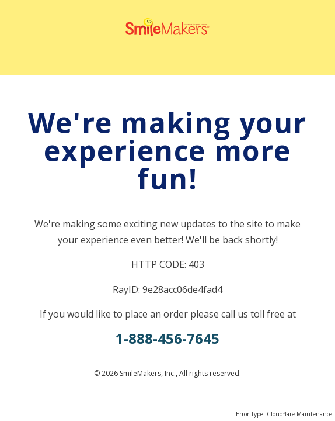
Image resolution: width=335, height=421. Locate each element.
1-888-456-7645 (167, 338)
